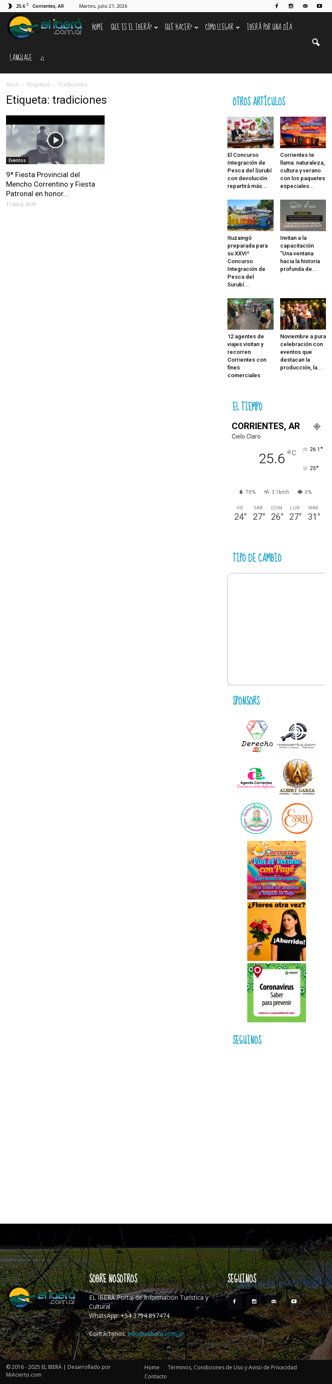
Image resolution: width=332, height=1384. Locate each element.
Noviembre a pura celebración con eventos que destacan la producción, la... (303, 352)
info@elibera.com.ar (156, 1334)
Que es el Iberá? (134, 27)
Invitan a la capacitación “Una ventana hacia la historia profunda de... (300, 253)
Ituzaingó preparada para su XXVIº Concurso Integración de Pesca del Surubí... (247, 261)
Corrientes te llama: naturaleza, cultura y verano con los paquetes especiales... (302, 170)
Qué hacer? (181, 27)
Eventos (17, 160)
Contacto (155, 1376)
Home (97, 27)
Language (21, 58)
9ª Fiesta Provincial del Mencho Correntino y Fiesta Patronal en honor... (50, 184)
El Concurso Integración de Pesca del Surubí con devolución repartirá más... (249, 170)
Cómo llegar (222, 27)
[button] (315, 42)
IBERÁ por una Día (269, 27)
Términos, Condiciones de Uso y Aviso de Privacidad (232, 1367)
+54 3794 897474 (145, 1315)
